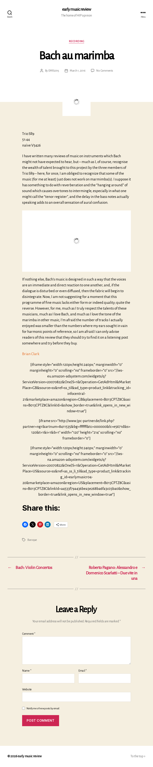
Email (82, 670)
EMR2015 (53, 70)
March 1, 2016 (78, 70)
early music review (76, 9)
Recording (76, 41)
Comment (28, 633)
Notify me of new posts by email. (43, 708)
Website (27, 689)
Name (26, 670)
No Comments (104, 70)
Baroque (32, 539)
